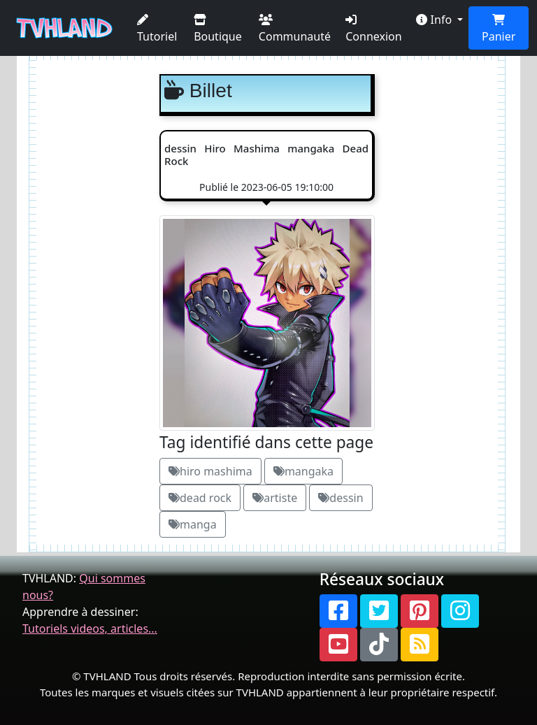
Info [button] (435, 19)
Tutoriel (157, 29)
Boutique (218, 29)
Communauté (295, 29)
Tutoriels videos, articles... (89, 628)
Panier (498, 29)
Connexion (373, 29)
